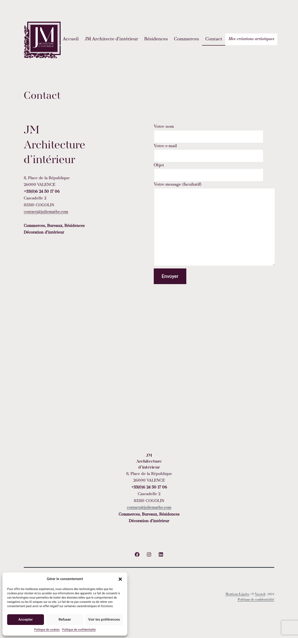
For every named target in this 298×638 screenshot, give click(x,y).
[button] (120, 579)
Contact (213, 39)
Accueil (71, 39)
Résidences (156, 39)
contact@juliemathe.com (46, 212)
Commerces (186, 39)
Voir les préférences (104, 619)
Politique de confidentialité (79, 629)
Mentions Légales (237, 594)
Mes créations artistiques (251, 39)
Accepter (25, 619)
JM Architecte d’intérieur (111, 39)
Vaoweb (260, 594)
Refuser (64, 619)
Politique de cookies (47, 629)
